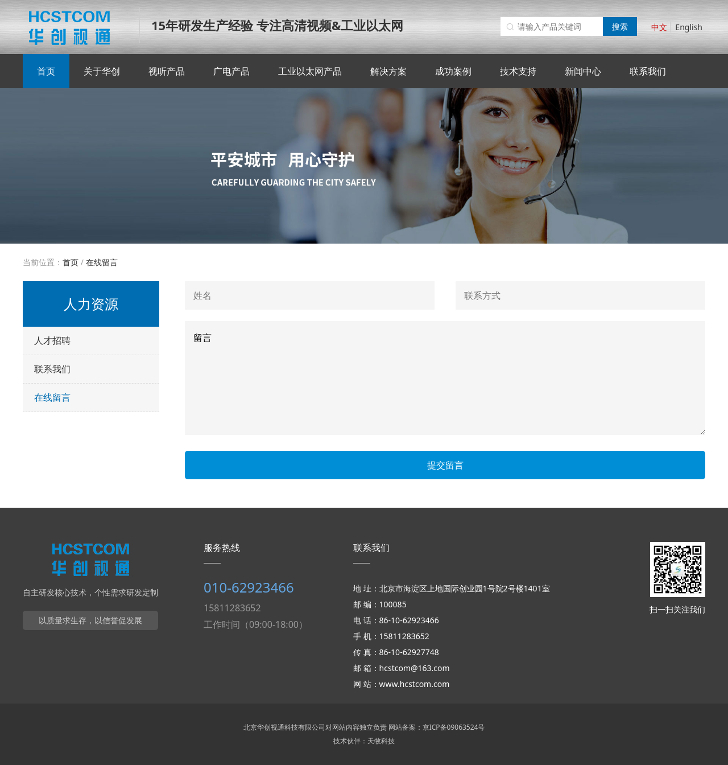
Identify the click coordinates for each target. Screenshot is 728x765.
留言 (445, 378)
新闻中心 (583, 71)
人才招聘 (52, 341)
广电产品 (231, 71)
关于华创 (102, 71)
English (688, 27)
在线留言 (102, 262)
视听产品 (166, 71)
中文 (659, 27)
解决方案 (388, 71)
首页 (46, 71)
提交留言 (445, 465)
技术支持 (518, 71)
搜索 (620, 26)
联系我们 (648, 71)
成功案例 (453, 71)
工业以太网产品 (310, 71)
